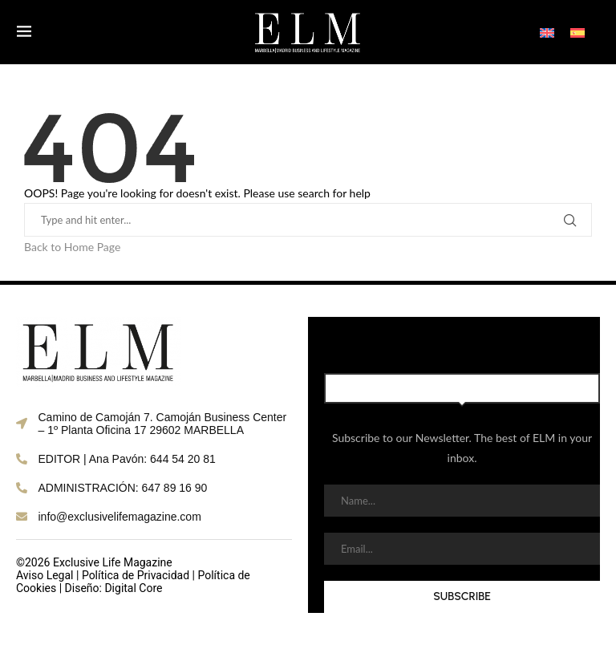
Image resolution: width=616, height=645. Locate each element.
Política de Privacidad (135, 575)
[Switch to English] (547, 32)
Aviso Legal (45, 575)
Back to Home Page (72, 247)
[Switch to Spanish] (577, 32)
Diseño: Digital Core (114, 588)
